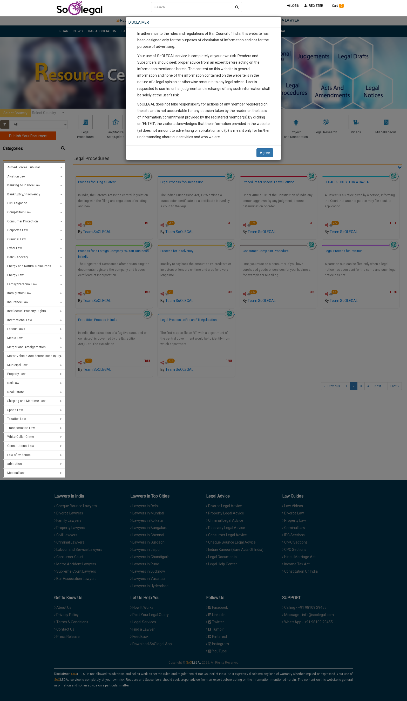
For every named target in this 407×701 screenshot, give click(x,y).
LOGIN (293, 6)
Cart (336, 6)
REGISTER (313, 6)
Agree (265, 153)
